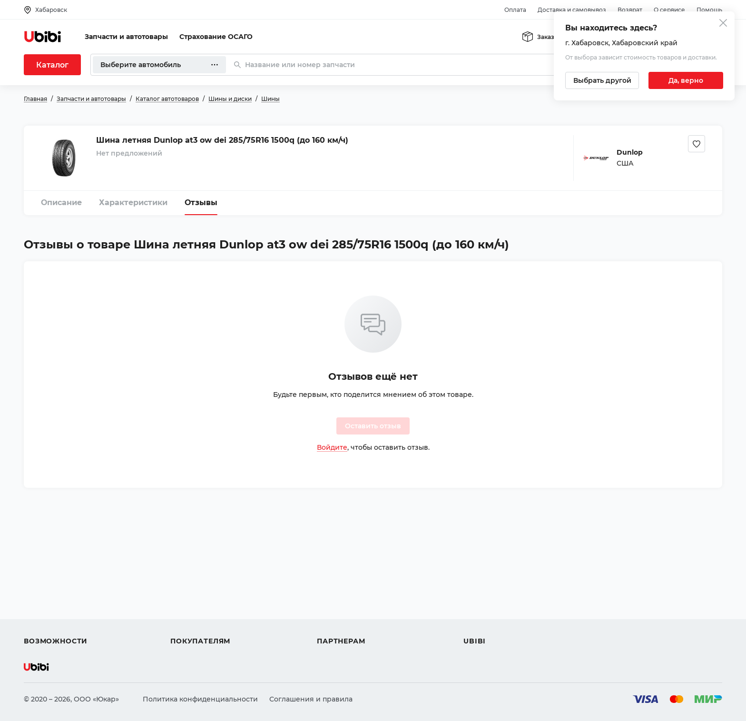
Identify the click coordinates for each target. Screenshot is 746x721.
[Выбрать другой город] (602, 80)
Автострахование (55, 589)
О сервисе (669, 9)
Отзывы (201, 202)
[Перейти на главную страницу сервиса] (43, 36)
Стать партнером (347, 624)
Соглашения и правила (311, 699)
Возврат (630, 9)
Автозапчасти (48, 572)
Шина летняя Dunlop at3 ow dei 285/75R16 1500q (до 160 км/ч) (222, 140)
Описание (61, 202)
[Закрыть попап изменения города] (723, 24)
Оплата (515, 9)
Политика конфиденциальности (200, 699)
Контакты (480, 589)
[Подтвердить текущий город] (685, 80)
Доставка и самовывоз (572, 9)
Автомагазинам (345, 589)
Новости (478, 606)
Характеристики (133, 202)
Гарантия (187, 624)
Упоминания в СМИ (498, 624)
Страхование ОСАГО (216, 36)
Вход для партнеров (353, 606)
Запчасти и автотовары (126, 36)
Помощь (709, 9)
